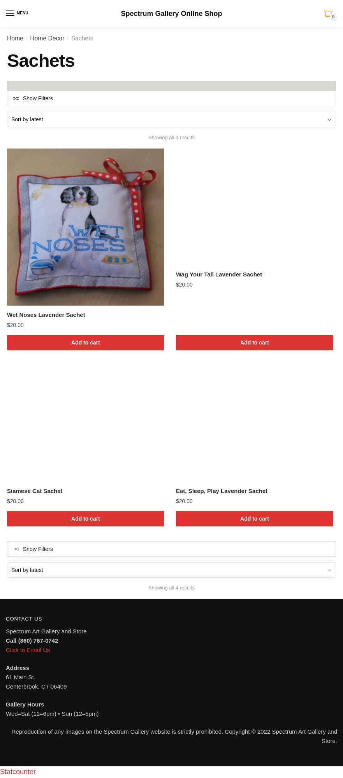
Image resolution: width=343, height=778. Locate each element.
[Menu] (10, 13)
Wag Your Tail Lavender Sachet (219, 274)
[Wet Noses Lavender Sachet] (85, 227)
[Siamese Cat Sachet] (85, 423)
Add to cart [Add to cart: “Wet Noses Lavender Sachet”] (85, 342)
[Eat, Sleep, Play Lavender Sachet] (254, 423)
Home (15, 38)
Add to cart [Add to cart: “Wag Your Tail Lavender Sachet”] (254, 342)
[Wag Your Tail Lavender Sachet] (254, 207)
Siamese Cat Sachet (35, 491)
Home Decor (47, 38)
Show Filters (38, 98)
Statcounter (18, 772)
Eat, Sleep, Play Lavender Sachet (221, 491)
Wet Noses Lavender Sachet (46, 314)
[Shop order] (171, 119)
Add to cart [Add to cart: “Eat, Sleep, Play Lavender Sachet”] (254, 519)
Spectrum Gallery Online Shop (171, 13)
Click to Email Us (28, 650)
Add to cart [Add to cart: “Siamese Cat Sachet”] (85, 519)
